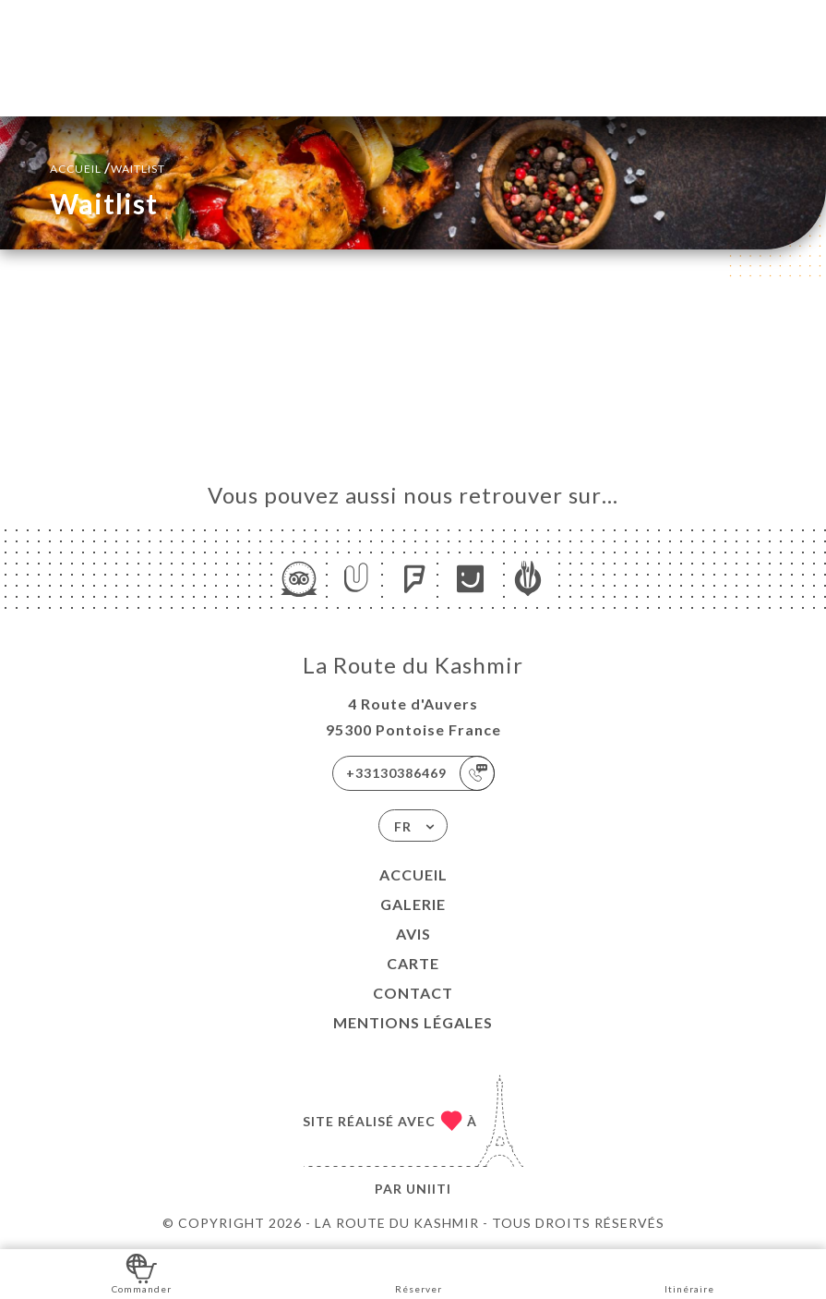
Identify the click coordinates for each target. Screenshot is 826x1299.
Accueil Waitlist (107, 167)
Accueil (413, 874)
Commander (142, 1272)
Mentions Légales (413, 1022)
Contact (413, 993)
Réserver (418, 1272)
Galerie (413, 904)
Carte (413, 963)
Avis (413, 933)
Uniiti (428, 1188)
